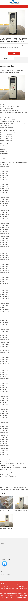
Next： (1, 489)
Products (2, 554)
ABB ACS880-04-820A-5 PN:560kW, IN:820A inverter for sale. (15, 487)
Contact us (3, 545)
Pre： (1, 487)
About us (2, 543)
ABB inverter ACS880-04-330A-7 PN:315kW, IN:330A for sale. (15, 489)
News (2, 552)
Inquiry (14, 53)
